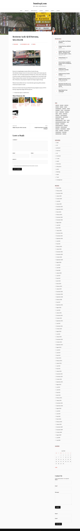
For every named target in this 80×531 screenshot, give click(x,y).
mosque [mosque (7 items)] (57, 123)
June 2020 (58, 267)
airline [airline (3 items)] (57, 105)
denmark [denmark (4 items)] (58, 110)
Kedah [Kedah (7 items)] (60, 113)
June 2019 (58, 275)
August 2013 (58, 347)
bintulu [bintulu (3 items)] (66, 105)
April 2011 (58, 395)
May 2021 (58, 243)
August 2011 (58, 384)
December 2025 (59, 193)
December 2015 (59, 315)
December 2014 (59, 326)
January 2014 (59, 336)
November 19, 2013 (25, 44)
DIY (57, 145)
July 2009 (58, 437)
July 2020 (58, 265)
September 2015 (59, 320)
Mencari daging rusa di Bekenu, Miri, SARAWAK (33, 104)
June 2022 (58, 225)
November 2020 (59, 254)
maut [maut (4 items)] (68, 120)
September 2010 (59, 405)
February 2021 (59, 246)
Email (32, 150)
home (21, 10)
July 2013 (58, 349)
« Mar (56, 467)
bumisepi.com (40, 3)
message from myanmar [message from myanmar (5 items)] (61, 122)
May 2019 (58, 278)
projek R (41, 10)
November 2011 (59, 376)
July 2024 (58, 201)
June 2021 (58, 241)
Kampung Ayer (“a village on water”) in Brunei (21, 104)
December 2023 (59, 206)
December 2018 (59, 291)
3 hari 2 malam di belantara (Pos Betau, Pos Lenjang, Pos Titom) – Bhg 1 (15, 105)
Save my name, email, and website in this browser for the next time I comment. (26, 163)
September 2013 (59, 344)
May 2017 (58, 302)
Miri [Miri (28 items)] (68, 122)
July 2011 (58, 387)
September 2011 (59, 381)
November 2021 (59, 235)
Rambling (58, 171)
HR (57, 153)
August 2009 (58, 434)
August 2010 (58, 408)
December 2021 (59, 233)
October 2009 (59, 432)
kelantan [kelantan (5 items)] (65, 113)
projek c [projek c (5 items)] (57, 128)
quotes (57, 169)
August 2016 (58, 307)
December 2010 (59, 403)
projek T (58, 10)
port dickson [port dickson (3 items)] (64, 127)
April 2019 (58, 280)
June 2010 (58, 413)
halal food (58, 150)
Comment (15, 137)
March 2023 (58, 211)
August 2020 (58, 262)
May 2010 (58, 416)
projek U (47, 10)
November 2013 (59, 339)
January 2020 (59, 273)
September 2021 (59, 238)
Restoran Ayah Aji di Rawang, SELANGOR (29, 38)
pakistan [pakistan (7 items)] (57, 127)
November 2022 (59, 219)
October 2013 (59, 341)
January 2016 (59, 312)
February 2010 (59, 421)
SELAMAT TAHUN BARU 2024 (15, 115)
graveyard (58, 147)
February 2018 (59, 299)
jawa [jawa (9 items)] (57, 113)
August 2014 (58, 331)
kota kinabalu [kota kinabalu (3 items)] (64, 115)
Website (14, 156)
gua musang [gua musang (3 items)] (67, 110)
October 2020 (59, 257)
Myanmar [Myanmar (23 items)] (62, 123)
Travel (34, 44)
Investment (58, 155)
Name (14, 150)
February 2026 (59, 190)
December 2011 (59, 373)
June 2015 (58, 323)
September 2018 (59, 296)
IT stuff (57, 158)
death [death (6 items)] (68, 108)
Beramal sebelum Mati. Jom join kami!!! (27, 104)
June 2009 (58, 440)
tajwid (57, 174)
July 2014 (58, 334)
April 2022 (58, 227)
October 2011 (59, 379)
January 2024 (59, 203)
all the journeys (34, 10)
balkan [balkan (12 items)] (61, 105)
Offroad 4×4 (58, 166)
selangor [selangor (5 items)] (66, 130)
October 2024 (59, 198)
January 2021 (59, 249)
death (57, 142)
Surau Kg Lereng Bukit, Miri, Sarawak (39, 104)
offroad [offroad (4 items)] (66, 125)
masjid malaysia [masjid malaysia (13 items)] (59, 120)
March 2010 (58, 419)
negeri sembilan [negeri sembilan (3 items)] (59, 125)
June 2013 (58, 352)
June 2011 (58, 389)
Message (57, 492)
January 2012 (59, 371)
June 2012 (58, 365)
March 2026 (58, 188)
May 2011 (58, 392)
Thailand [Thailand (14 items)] (64, 132)
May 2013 (58, 355)
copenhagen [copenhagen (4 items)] (58, 108)
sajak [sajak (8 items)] (57, 130)
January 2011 (59, 400)
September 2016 (59, 304)
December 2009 (59, 426)
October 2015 (59, 318)
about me (27, 10)
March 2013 (58, 357)
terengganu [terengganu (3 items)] (58, 132)
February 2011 (59, 397)
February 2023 (59, 214)
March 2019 (58, 283)
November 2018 (59, 294)
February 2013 (59, 360)
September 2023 (59, 209)
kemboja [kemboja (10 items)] (57, 115)
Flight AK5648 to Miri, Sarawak (19, 124)
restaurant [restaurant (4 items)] (63, 128)
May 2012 (58, 368)
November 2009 (59, 429)
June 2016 (58, 310)
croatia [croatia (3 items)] (64, 108)
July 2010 (58, 411)
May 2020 (58, 270)
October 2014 (59, 328)
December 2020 (59, 251)
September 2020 (59, 259)
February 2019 (59, 286)
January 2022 (59, 230)
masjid (57, 161)
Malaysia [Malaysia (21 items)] (58, 118)
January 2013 (59, 363)
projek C (52, 10)
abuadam (16, 44)
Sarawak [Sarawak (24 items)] (61, 130)
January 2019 (59, 288)
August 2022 (58, 222)
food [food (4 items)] (62, 110)
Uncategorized (59, 179)
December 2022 (59, 217)
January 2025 (59, 195)
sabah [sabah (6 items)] (68, 128)
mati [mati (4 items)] (65, 120)
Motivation (58, 163)
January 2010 (59, 424)
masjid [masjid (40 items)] (62, 118)
